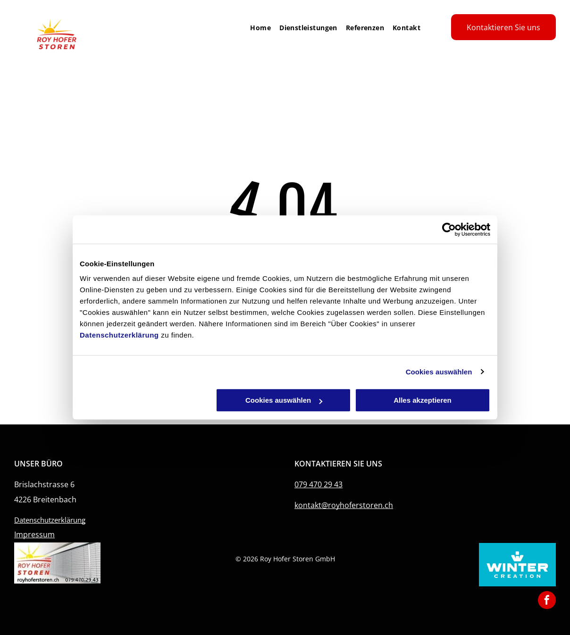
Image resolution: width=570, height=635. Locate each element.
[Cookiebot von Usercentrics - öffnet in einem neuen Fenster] (449, 229)
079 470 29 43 (318, 484)
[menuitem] (256, 27)
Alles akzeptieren (423, 400)
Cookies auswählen (439, 372)
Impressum (34, 534)
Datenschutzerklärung (119, 335)
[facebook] (547, 601)
